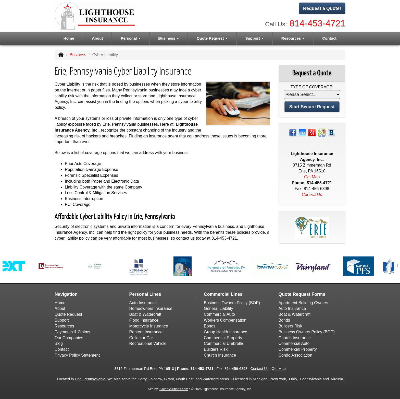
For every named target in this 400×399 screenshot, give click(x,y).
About (97, 38)
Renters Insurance (146, 332)
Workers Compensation (225, 320)
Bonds (209, 326)
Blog (59, 343)
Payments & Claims (72, 332)
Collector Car (141, 338)
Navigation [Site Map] (66, 294)
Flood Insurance (144, 320)
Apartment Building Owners (303, 303)
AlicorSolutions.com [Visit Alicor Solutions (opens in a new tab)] (173, 389)
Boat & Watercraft (145, 314)
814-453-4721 (317, 23)
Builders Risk (216, 349)
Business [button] (168, 38)
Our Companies (69, 338)
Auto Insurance (143, 303)
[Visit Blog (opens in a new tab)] (331, 132)
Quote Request (68, 314)
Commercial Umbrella (223, 343)
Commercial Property (223, 338)
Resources (64, 326)
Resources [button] (293, 38)
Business (78, 55)
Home (69, 38)
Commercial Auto (219, 314)
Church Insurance (220, 355)
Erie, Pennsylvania (90, 379)
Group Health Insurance (225, 332)
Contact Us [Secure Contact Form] (312, 194)
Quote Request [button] (212, 38)
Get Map (312, 177)
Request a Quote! (322, 8)
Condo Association (295, 355)
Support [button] (254, 38)
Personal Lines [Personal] (145, 294)
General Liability (218, 308)
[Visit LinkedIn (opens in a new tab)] (302, 132)
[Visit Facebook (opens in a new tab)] (293, 132)
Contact (329, 38)
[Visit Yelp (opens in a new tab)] (312, 132)
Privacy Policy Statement (77, 355)
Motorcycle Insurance (148, 326)
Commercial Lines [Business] (223, 294)
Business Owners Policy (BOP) (232, 303)
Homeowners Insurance (150, 308)
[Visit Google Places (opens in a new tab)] (322, 132)
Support (62, 320)
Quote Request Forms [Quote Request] (302, 294)
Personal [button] (131, 38)
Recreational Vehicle (148, 343)
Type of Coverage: (312, 87)
